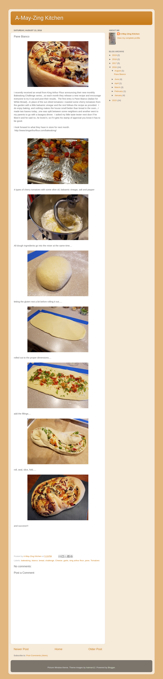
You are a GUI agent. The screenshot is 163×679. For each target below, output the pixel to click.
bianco (35, 560)
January (118, 95)
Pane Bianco (120, 74)
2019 (114, 55)
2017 (114, 63)
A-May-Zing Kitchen (39, 18)
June (117, 79)
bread (41, 560)
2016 (114, 67)
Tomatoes (95, 560)
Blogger (111, 667)
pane (87, 560)
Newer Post (21, 649)
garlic (66, 560)
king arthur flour (77, 560)
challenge (49, 560)
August (118, 71)
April (117, 83)
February (119, 91)
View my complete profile (128, 38)
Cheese (58, 560)
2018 (114, 59)
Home (58, 649)
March (118, 87)
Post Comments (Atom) (37, 655)
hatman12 (90, 667)
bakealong (25, 560)
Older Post (95, 649)
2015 (114, 100)
